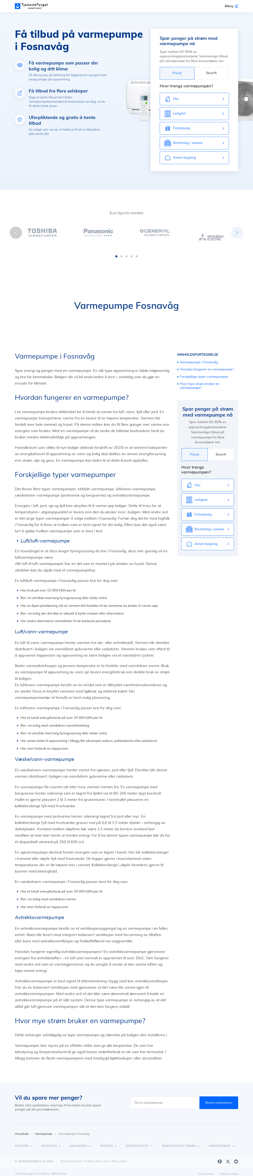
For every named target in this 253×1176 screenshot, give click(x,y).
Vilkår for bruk (229, 1169)
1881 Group (58, 1169)
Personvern (206, 1169)
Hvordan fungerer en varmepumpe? (207, 365)
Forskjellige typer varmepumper (204, 372)
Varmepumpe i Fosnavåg (199, 358)
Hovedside (24, 1130)
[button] (116, 252)
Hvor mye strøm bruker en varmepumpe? (199, 381)
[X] (228, 1157)
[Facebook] (220, 1157)
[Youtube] (236, 1157)
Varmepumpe (45, 1130)
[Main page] (33, 6)
